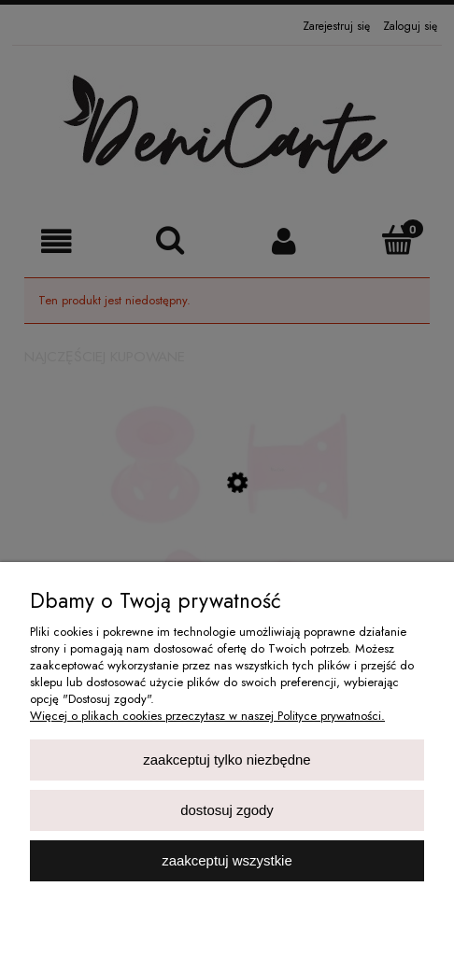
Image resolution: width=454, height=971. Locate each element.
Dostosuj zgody (227, 810)
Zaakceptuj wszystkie (226, 860)
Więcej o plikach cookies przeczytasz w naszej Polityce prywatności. (207, 716)
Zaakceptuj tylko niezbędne (226, 759)
